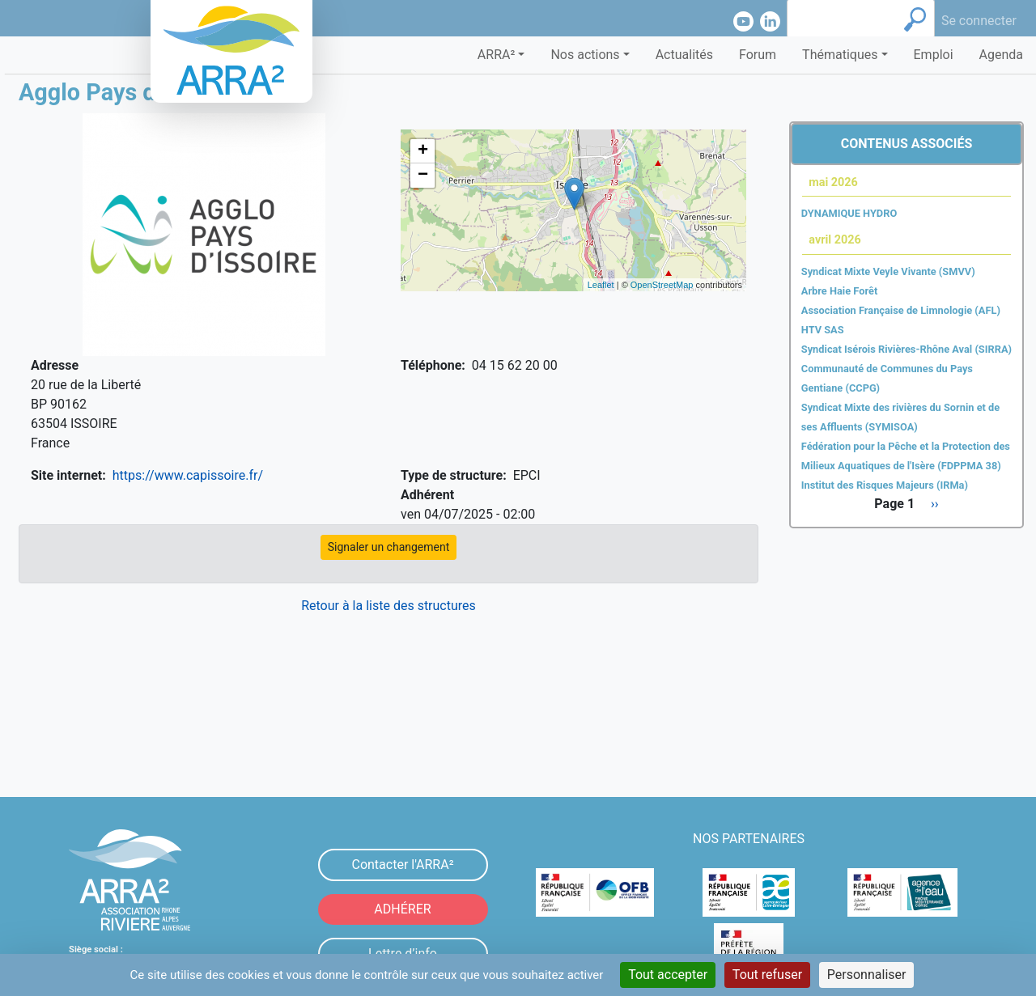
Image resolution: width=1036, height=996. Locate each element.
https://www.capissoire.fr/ (188, 475)
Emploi (933, 54)
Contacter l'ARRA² (402, 864)
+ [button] (423, 151)
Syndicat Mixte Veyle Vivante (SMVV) (888, 271)
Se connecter (979, 20)
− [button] (423, 175)
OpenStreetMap (662, 285)
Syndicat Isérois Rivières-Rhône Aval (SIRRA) (906, 349)
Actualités (684, 54)
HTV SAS (822, 330)
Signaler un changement (389, 546)
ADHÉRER (402, 909)
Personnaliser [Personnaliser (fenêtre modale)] (866, 974)
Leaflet (601, 285)
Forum (757, 54)
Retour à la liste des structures (388, 605)
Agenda (1001, 54)
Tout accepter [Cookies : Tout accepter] (667, 974)
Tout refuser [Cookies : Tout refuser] (767, 974)
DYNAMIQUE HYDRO (849, 213)
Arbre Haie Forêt (839, 291)
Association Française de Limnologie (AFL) (900, 310)
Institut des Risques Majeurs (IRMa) (884, 485)
